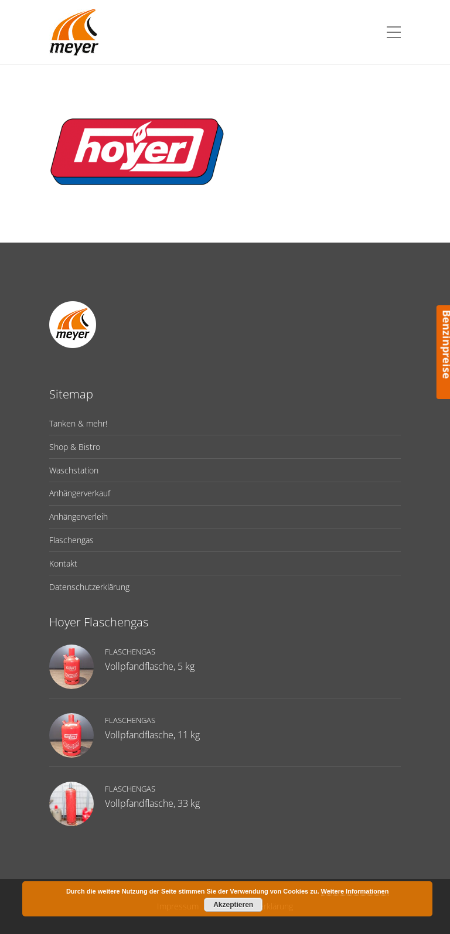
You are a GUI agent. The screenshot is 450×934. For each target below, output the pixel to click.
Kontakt (63, 563)
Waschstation (73, 470)
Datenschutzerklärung (89, 586)
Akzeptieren (233, 905)
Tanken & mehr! (78, 423)
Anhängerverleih (78, 516)
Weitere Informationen (355, 891)
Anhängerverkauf (79, 493)
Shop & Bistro (74, 446)
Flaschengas (71, 540)
